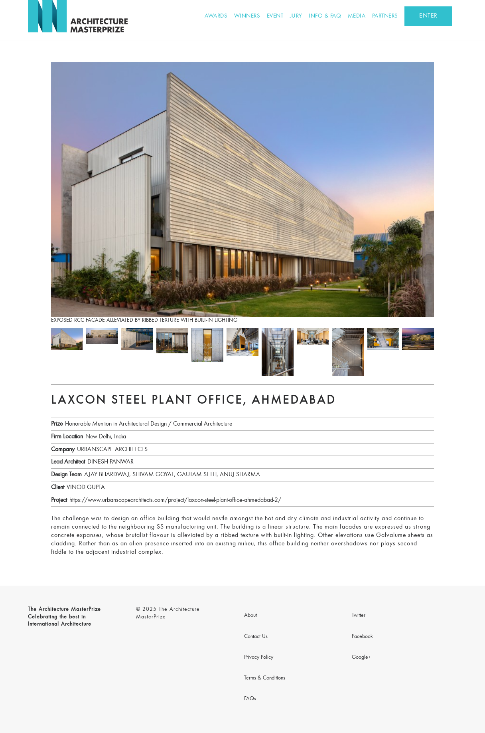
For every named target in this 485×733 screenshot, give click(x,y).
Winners (247, 16)
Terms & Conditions (264, 678)
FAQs (250, 699)
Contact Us (256, 637)
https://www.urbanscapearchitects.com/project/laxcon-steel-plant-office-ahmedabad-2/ (175, 500)
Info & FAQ (325, 16)
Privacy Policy (258, 657)
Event (275, 16)
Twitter (358, 615)
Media (357, 16)
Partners (385, 16)
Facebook (362, 637)
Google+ (361, 657)
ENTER (428, 16)
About (250, 615)
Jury (296, 16)
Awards (216, 16)
